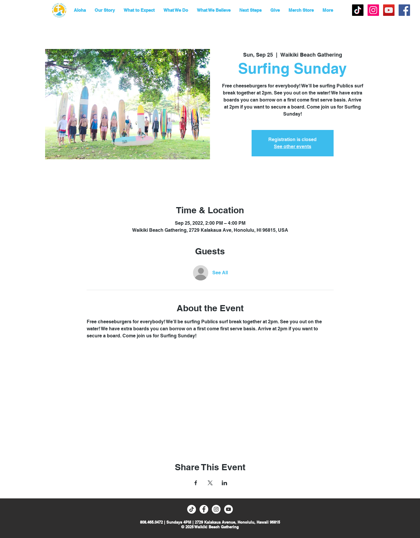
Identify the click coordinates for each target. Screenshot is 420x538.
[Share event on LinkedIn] (224, 483)
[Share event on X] (210, 483)
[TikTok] (357, 10)
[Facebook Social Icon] (404, 10)
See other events (292, 146)
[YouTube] (389, 10)
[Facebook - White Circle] (203, 509)
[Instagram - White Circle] (216, 509)
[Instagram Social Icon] (373, 10)
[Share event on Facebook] (196, 483)
